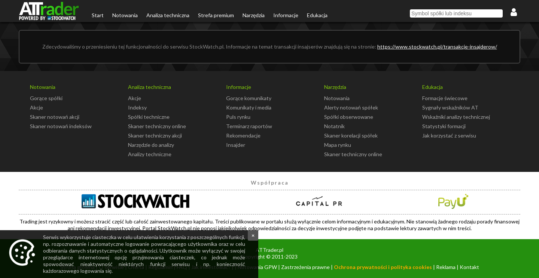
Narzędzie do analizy (151, 145)
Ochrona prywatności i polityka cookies (383, 267)
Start (98, 15)
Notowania (125, 15)
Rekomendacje (243, 135)
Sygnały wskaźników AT (450, 107)
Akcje (36, 107)
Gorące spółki (46, 98)
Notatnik (334, 126)
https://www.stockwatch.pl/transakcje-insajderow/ (437, 46)
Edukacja (317, 15)
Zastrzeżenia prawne (305, 267)
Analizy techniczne (149, 154)
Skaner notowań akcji (54, 117)
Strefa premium (216, 15)
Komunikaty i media (248, 107)
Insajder (235, 145)
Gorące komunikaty (248, 98)
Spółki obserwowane (348, 117)
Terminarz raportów (249, 126)
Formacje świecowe (445, 98)
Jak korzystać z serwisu (449, 135)
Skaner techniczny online (157, 126)
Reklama (446, 267)
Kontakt (469, 267)
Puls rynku (238, 117)
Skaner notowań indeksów (61, 126)
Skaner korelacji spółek (351, 135)
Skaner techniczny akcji (155, 135)
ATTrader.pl (269, 250)
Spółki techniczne (149, 117)
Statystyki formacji (444, 126)
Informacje (285, 15)
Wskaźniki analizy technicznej (456, 117)
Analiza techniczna (167, 15)
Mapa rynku (337, 145)
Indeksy (137, 107)
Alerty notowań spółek (351, 107)
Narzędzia (254, 15)
